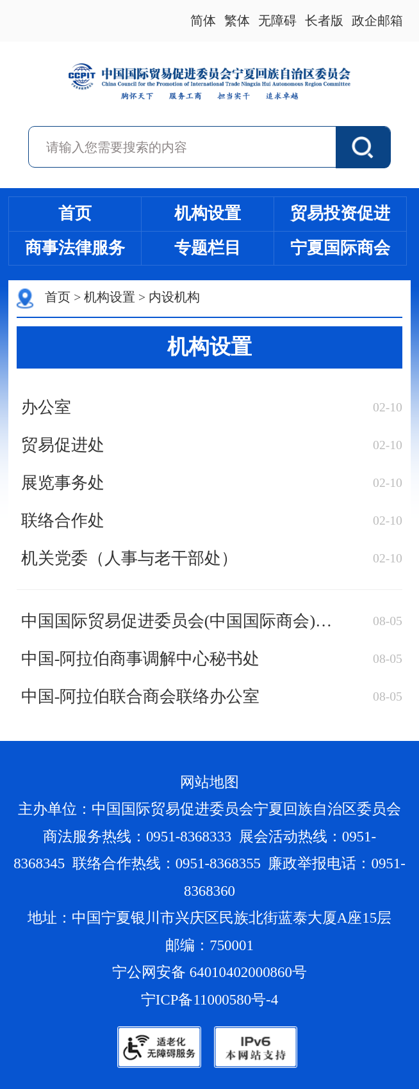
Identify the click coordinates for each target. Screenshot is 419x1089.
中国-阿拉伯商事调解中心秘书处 (140, 658)
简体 (203, 21)
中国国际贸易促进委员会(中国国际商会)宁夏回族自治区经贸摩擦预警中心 (181, 621)
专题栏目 (207, 248)
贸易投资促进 (340, 213)
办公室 (46, 407)
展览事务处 (62, 482)
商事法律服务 (75, 248)
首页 (75, 213)
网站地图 (209, 782)
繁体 (237, 21)
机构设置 (207, 213)
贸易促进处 (62, 445)
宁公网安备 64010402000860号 (209, 972)
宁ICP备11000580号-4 (209, 1000)
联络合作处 (62, 520)
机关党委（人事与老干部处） (129, 558)
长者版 (324, 21)
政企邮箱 (377, 21)
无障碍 (277, 21)
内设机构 (174, 297)
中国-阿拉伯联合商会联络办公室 (140, 696)
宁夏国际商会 (340, 248)
